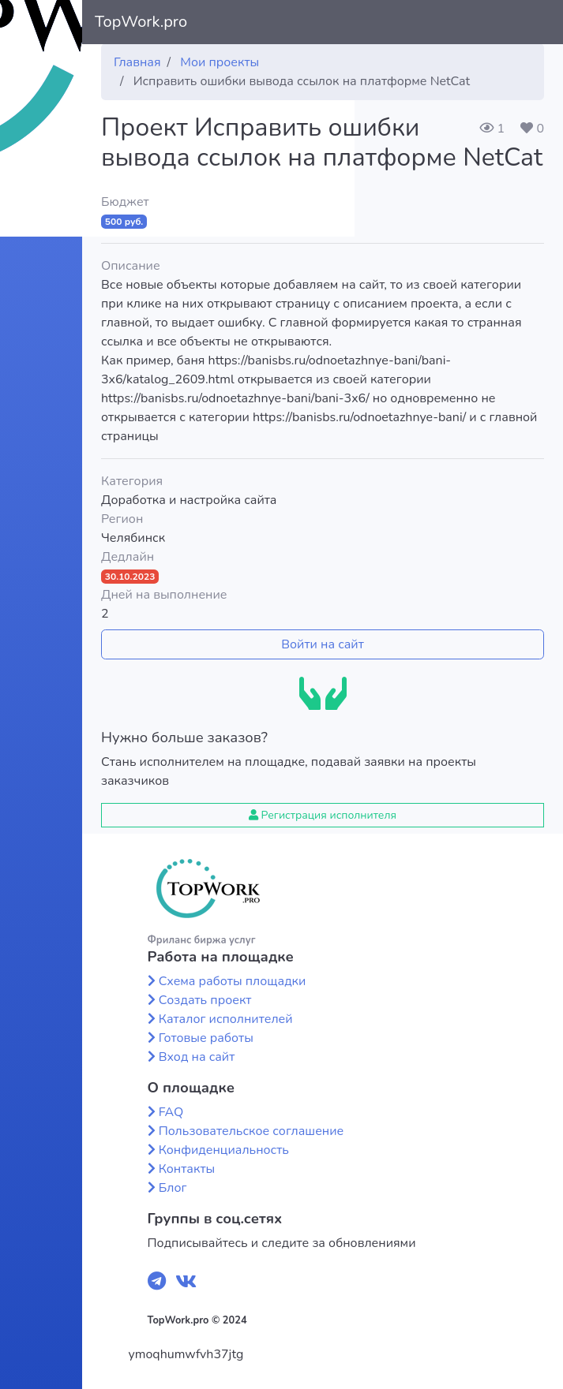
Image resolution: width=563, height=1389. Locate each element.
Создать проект (205, 1000)
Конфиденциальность (224, 1150)
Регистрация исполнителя (322, 815)
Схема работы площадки (232, 981)
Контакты (187, 1169)
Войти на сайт (322, 644)
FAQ (171, 1112)
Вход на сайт (197, 1057)
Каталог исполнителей (226, 1019)
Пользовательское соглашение (251, 1131)
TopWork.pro (141, 21)
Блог (173, 1188)
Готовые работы (206, 1038)
